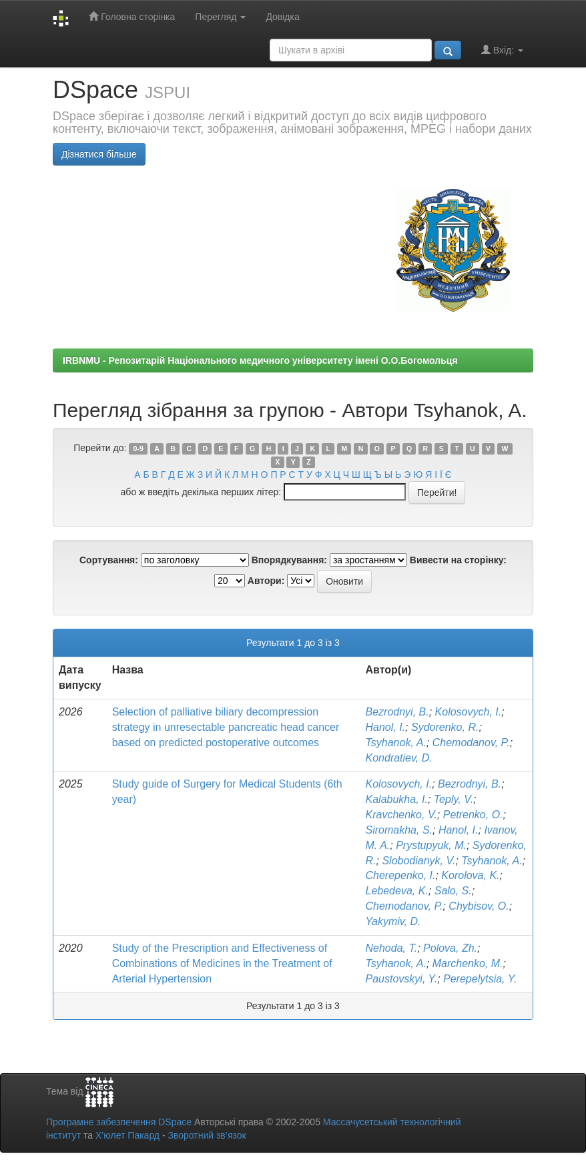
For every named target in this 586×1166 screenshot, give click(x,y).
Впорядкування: (289, 560)
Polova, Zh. (450, 948)
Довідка (282, 16)
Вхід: (502, 49)
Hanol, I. (386, 727)
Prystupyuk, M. (431, 845)
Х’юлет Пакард (127, 1135)
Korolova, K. (470, 875)
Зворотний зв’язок (207, 1135)
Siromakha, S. (399, 830)
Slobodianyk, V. (418, 860)
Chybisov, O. (479, 906)
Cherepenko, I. (401, 875)
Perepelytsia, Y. (480, 978)
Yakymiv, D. (393, 921)
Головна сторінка (132, 16)
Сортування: (108, 560)
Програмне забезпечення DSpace (119, 1122)
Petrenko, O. (473, 814)
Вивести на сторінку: (458, 560)
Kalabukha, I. (397, 799)
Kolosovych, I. (468, 711)
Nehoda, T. (392, 948)
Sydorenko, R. (445, 727)
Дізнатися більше (99, 154)
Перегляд (220, 16)
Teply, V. (453, 799)
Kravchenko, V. (401, 814)
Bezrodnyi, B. (397, 711)
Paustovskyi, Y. (402, 978)
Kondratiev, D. (399, 758)
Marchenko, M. (467, 963)
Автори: (266, 580)
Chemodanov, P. (471, 742)
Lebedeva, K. (397, 890)
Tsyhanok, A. (396, 742)
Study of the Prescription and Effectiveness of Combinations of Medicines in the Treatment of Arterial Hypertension (222, 963)
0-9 (138, 449)
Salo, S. (453, 890)
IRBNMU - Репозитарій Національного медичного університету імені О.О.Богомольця (260, 360)
